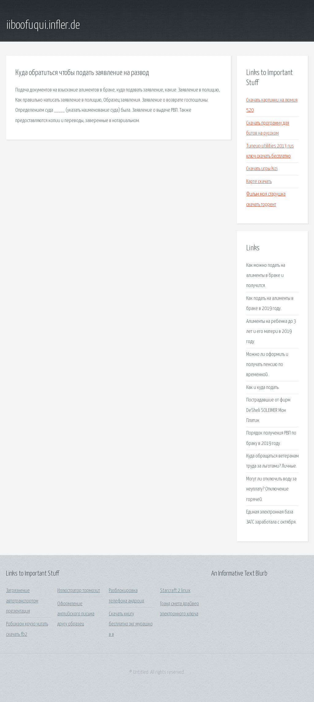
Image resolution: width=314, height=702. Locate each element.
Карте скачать (259, 181)
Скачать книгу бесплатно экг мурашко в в (131, 624)
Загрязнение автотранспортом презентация (22, 601)
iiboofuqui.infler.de (43, 25)
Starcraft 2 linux (175, 590)
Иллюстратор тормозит (78, 590)
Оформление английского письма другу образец (75, 614)
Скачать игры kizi (262, 168)
